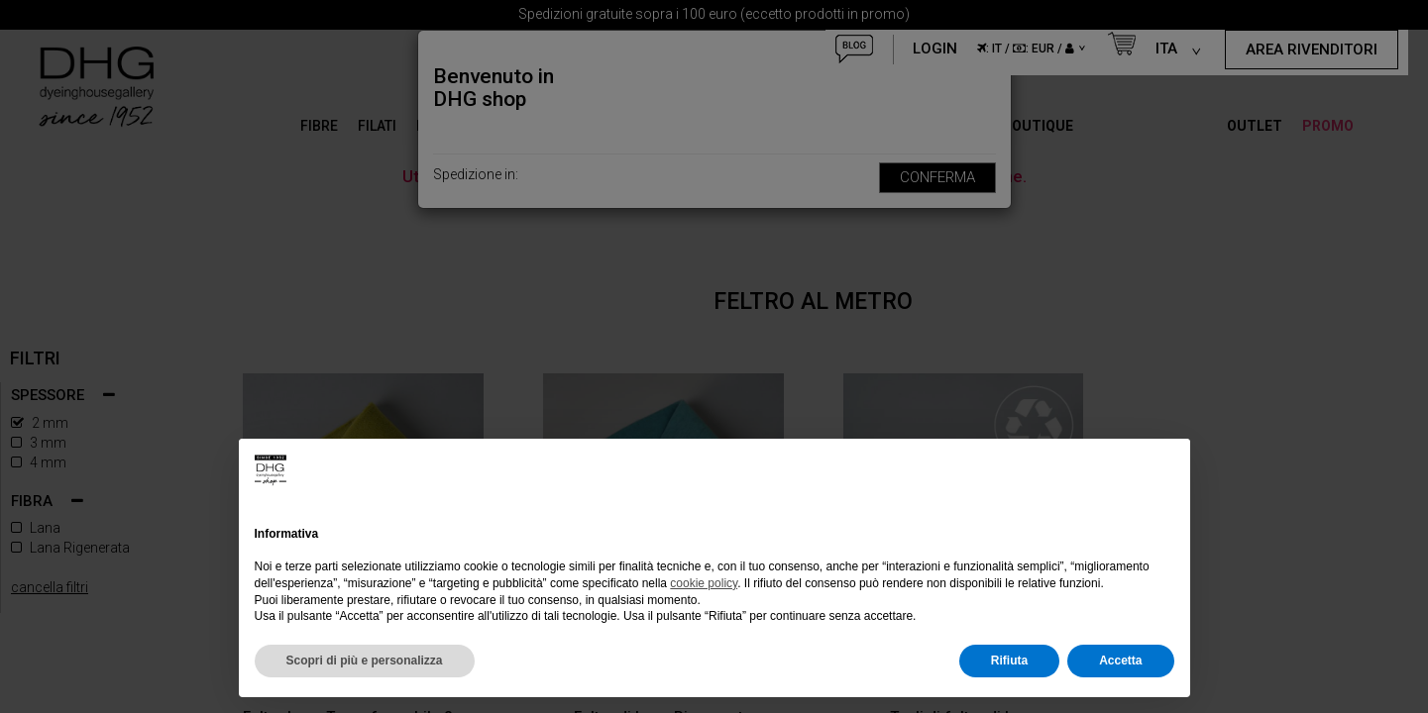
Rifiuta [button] (1009, 660)
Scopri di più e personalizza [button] (364, 660)
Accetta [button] (1120, 660)
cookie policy (703, 583)
